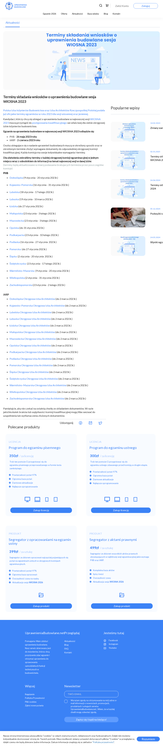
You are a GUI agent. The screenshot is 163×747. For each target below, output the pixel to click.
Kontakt (116, 13)
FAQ (66, 648)
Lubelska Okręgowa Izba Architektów (30, 312)
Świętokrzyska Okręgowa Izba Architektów (34, 378)
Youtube (110, 648)
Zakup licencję (41, 510)
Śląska (13, 256)
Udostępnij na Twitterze (100, 423)
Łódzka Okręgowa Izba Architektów (30, 325)
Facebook (110, 640)
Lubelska (14, 191)
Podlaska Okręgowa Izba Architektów (31, 358)
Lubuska (14, 199)
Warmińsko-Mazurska (22, 270)
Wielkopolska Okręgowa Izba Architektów (33, 391)
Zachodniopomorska (21, 284)
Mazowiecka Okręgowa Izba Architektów (33, 338)
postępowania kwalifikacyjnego (49, 122)
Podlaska (15, 241)
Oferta (64, 13)
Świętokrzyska (18, 263)
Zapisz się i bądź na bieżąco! (91, 719)
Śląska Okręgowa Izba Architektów (29, 371)
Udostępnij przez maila (90, 423)
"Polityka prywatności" (103, 742)
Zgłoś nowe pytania (34, 705)
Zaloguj (146, 5)
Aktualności (77, 13)
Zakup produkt (41, 605)
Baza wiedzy (93, 13)
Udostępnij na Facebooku (80, 423)
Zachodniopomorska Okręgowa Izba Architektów (37, 398)
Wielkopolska (17, 277)
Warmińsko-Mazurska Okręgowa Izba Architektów (38, 385)
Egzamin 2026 (49, 13)
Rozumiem (148, 739)
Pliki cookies (30, 702)
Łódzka (14, 206)
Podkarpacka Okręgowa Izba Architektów (33, 351)
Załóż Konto (122, 5)
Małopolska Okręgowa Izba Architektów (32, 332)
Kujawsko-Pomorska (21, 184)
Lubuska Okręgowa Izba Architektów (30, 318)
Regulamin (30, 694)
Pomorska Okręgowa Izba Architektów (31, 365)
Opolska (14, 227)
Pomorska (15, 249)
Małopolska (16, 213)
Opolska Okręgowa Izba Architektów (30, 345)
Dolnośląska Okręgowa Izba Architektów (32, 298)
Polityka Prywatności (35, 698)
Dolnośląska (16, 177)
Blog (106, 13)
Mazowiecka (17, 220)
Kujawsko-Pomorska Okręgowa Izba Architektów (37, 305)
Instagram (110, 644)
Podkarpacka (17, 234)
